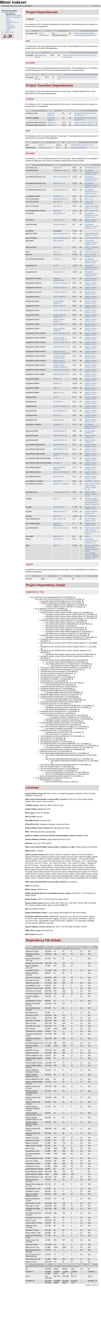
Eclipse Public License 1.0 (80, 145)
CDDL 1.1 (88, 247)
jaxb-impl (56, 206)
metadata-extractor (60, 170)
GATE (97, 1285)
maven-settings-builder (59, 329)
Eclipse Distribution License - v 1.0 (92, 207)
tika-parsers (57, 420)
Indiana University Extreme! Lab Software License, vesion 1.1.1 (91, 549)
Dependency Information (13, 15)
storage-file (57, 458)
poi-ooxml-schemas (60, 406)
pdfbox (55, 388)
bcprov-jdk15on (58, 440)
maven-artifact (58, 297)
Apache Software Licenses (91, 512)
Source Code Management (10, 26)
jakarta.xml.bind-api (60, 233)
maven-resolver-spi (60, 347)
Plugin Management (12, 22)
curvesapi (56, 196)
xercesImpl (57, 539)
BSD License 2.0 (91, 252)
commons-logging (51, 119)
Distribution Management (13, 17)
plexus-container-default (59, 468)
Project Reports (8, 32)
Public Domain (90, 554)
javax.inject (57, 241)
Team (7, 30)
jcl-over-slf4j (57, 507)
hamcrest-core (44, 148)
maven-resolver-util (60, 370)
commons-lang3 (59, 287)
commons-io (57, 220)
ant (54, 265)
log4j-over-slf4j (58, 511)
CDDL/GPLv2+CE (91, 238)
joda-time (56, 254)
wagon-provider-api (60, 374)
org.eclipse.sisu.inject (61, 492)
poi (54, 397)
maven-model (58, 306)
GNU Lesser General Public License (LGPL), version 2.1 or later (92, 531)
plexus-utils (57, 476)
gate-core (36, 78)
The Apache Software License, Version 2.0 (91, 172)
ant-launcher (57, 272)
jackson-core (58, 183)
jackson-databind (59, 190)
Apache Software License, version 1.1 (91, 557)
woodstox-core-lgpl (60, 484)
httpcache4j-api (58, 445)
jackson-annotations (60, 177)
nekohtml (56, 259)
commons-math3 (59, 292)
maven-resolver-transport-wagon (59, 366)
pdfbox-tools (57, 392)
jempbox (56, 383)
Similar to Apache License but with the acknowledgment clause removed (92, 501)
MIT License (89, 516)
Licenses (8, 20)
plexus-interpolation (60, 472)
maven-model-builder (61, 310)
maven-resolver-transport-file (59, 357)
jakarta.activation (59, 199)
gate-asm (56, 536)
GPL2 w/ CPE (91, 248)
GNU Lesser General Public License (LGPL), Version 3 (84, 34)
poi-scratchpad (58, 411)
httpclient (50, 122)
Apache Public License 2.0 (90, 520)
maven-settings (58, 324)
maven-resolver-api (60, 333)
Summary (9, 29)
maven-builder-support (58, 302)
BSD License (89, 196)
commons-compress (60, 283)
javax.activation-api (60, 238)
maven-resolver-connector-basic (59, 339)
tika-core (56, 415)
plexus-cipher (58, 519)
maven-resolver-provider (59, 320)
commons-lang (58, 224)
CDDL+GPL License (89, 202)
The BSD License (91, 168)
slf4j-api (56, 516)
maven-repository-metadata (59, 316)
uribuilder (56, 463)
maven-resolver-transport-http (59, 361)
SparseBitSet (58, 213)
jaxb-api (56, 247)
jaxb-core (56, 201)
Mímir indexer (96, 6)
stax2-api (56, 481)
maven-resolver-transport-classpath (60, 352)
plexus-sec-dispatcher (57, 524)
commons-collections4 (57, 279)
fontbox (56, 379)
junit (40, 145)
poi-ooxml (56, 402)
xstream (56, 211)
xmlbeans (56, 424)
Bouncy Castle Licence (90, 432)
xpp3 (55, 545)
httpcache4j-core (59, 449)
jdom (55, 499)
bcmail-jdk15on (58, 431)
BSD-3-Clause (90, 211)
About (7, 19)
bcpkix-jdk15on (58, 435)
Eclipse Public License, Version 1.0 (91, 494)
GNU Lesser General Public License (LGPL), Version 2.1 (92, 486)
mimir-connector (42, 34)
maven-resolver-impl (60, 342)
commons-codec (51, 114)
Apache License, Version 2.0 (84, 122)
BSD (86, 536)
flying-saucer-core (59, 528)
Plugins (8, 24)
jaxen (55, 252)
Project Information (9, 12)
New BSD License (77, 148)
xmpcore (56, 168)
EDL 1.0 (88, 199)
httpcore (50, 125)
